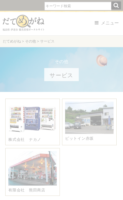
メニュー (106, 23)
